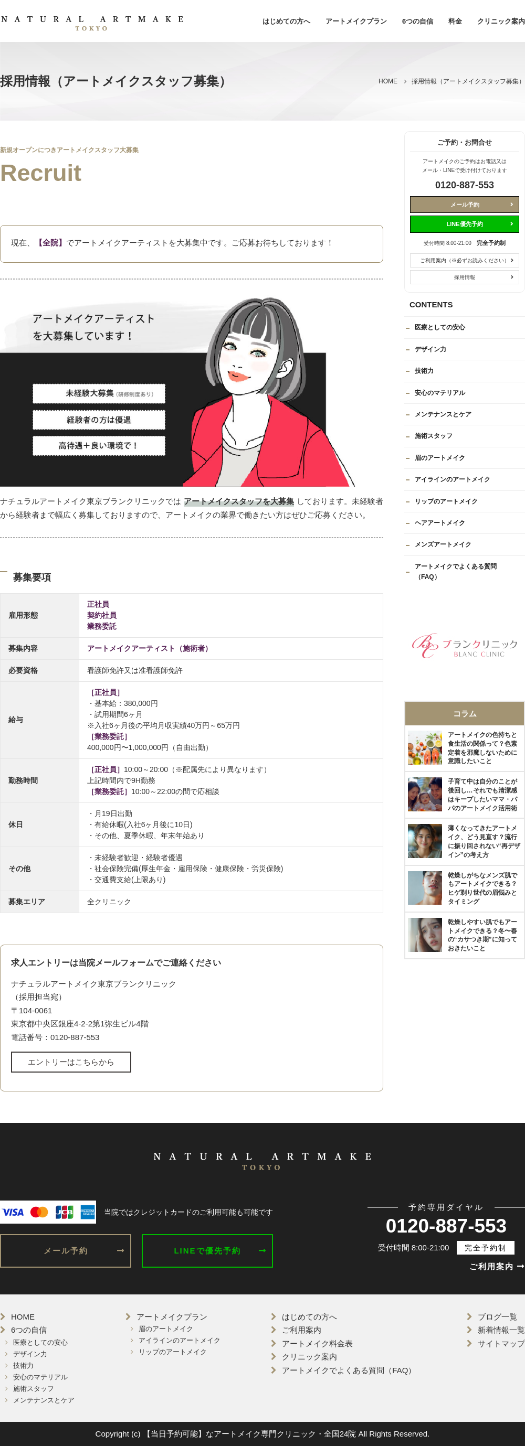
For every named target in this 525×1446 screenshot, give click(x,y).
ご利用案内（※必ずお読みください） (464, 260)
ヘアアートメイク (440, 523)
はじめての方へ (286, 21)
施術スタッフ (434, 436)
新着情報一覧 (501, 1329)
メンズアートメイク (443, 544)
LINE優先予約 (464, 224)
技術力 (424, 370)
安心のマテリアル (440, 393)
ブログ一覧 (497, 1316)
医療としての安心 (440, 327)
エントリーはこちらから (71, 1061)
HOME (23, 1316)
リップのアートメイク (446, 501)
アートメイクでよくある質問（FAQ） (456, 572)
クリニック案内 (501, 21)
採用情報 (464, 277)
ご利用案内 (497, 1266)
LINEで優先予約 (207, 1250)
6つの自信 (417, 21)
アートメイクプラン (356, 21)
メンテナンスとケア (443, 414)
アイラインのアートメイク (452, 479)
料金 (455, 21)
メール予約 (464, 204)
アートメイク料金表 (317, 1343)
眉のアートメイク (440, 458)
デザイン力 (430, 349)
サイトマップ (501, 1343)
